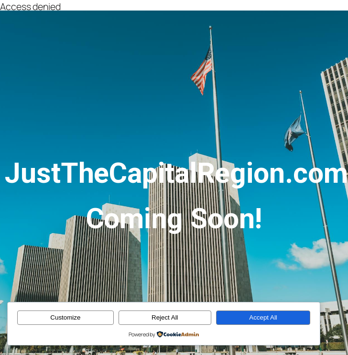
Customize (65, 317)
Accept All (263, 317)
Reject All (165, 317)
